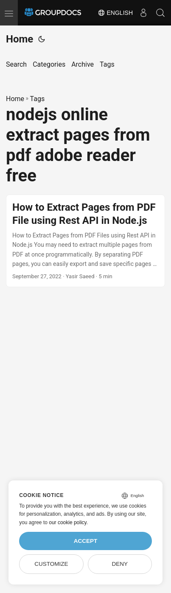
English (115, 13)
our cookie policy (68, 522)
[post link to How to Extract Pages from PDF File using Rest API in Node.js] (85, 241)
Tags (37, 99)
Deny (120, 564)
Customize (51, 564)
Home (19, 39)
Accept (86, 541)
